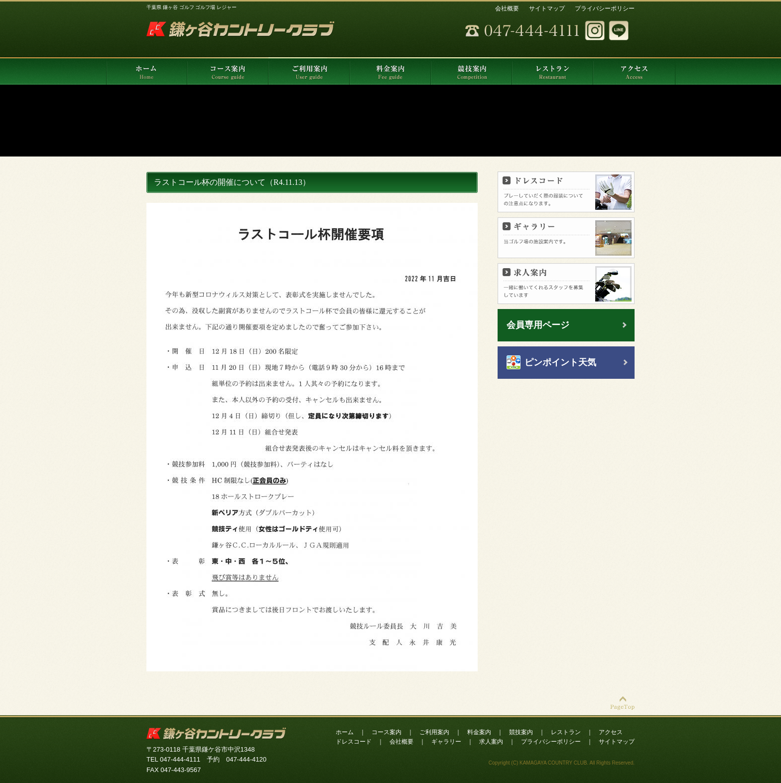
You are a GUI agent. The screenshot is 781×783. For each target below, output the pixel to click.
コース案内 (386, 732)
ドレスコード (354, 741)
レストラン (566, 732)
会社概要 (507, 8)
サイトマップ (547, 8)
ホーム (345, 732)
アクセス (611, 732)
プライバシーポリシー (605, 8)
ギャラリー (446, 741)
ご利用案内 (434, 732)
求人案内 (491, 741)
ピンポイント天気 (560, 362)
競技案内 (521, 732)
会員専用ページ (538, 325)
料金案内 (479, 732)
